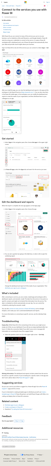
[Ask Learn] (44, 6)
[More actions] (47, 6)
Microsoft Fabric (10, 6)
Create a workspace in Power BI (13, 407)
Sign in (48, 2)
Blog (23, 458)
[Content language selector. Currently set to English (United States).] (10, 454)
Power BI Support (24, 377)
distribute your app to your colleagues (15, 288)
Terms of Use (22, 461)
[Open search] (44, 2)
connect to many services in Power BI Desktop (22, 308)
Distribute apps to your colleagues (14, 405)
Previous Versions (16, 458)
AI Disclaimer (6, 458)
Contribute (30, 458)
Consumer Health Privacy (9, 461)
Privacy (36, 458)
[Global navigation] (1, 2)
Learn (3, 6)
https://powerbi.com (27, 92)
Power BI (18, 6)
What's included (7, 27)
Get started (6, 23)
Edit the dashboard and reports (11, 25)
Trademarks (30, 461)
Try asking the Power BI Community (21, 409)
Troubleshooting (7, 29)
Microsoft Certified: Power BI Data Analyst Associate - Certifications (19, 437)
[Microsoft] (25, 2)
